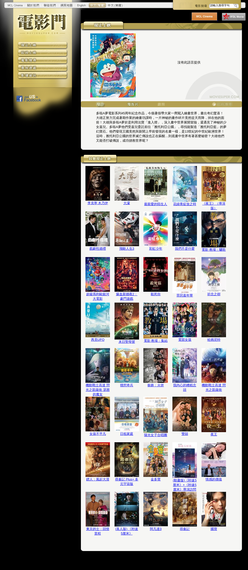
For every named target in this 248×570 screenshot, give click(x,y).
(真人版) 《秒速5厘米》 (126, 531)
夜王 (214, 434)
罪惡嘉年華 (184, 295)
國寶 (214, 529)
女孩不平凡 (97, 434)
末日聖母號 (127, 342)
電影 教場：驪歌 (214, 249)
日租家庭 (126, 434)
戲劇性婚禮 (97, 248)
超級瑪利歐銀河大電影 (97, 296)
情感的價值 (214, 479)
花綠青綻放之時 (184, 204)
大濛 (126, 203)
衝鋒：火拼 (155, 385)
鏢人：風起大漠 (97, 479)
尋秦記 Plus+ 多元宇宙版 (126, 481)
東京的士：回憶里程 (97, 531)
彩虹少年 (155, 248)
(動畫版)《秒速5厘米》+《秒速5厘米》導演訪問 (185, 484)
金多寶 (156, 479)
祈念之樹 (213, 294)
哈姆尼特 (213, 340)
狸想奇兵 (126, 385)
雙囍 (185, 434)
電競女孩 (184, 340)
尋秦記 (185, 529)
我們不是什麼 (185, 248)
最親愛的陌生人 (155, 204)
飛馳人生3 (126, 248)
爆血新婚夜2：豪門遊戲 (127, 296)
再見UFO (97, 340)
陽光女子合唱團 (155, 435)
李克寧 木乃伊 (97, 203)
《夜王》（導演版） (213, 206)
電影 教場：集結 (156, 341)
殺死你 (156, 294)
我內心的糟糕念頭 (184, 387)
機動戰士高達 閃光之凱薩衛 (214, 387)
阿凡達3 (156, 529)
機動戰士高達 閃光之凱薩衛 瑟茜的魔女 (98, 389)
